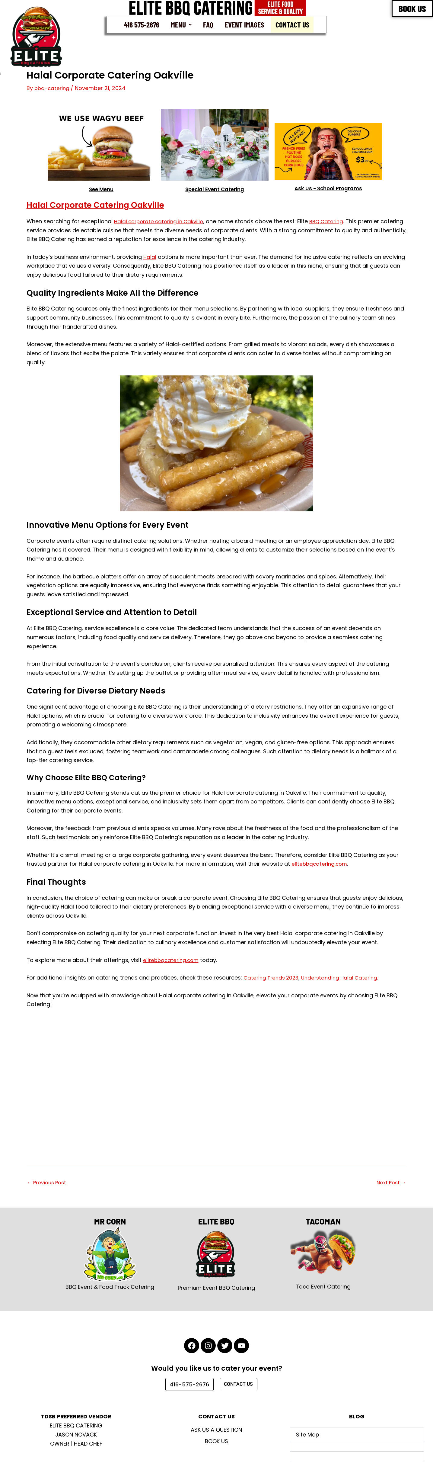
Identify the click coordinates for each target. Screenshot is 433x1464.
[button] (181, 24)
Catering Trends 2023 (273, 978)
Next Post (390, 1183)
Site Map (307, 1434)
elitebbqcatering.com (320, 864)
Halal (150, 257)
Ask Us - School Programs (328, 188)
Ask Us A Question (216, 1429)
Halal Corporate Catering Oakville (110, 204)
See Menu (101, 189)
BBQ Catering (333, 221)
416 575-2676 (140, 24)
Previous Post (48, 1183)
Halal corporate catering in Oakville (161, 221)
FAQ (207, 24)
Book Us (216, 1441)
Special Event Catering (215, 189)
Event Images (244, 24)
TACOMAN (323, 1219)
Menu (180, 24)
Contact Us (293, 25)
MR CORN (110, 1219)
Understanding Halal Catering (344, 978)
